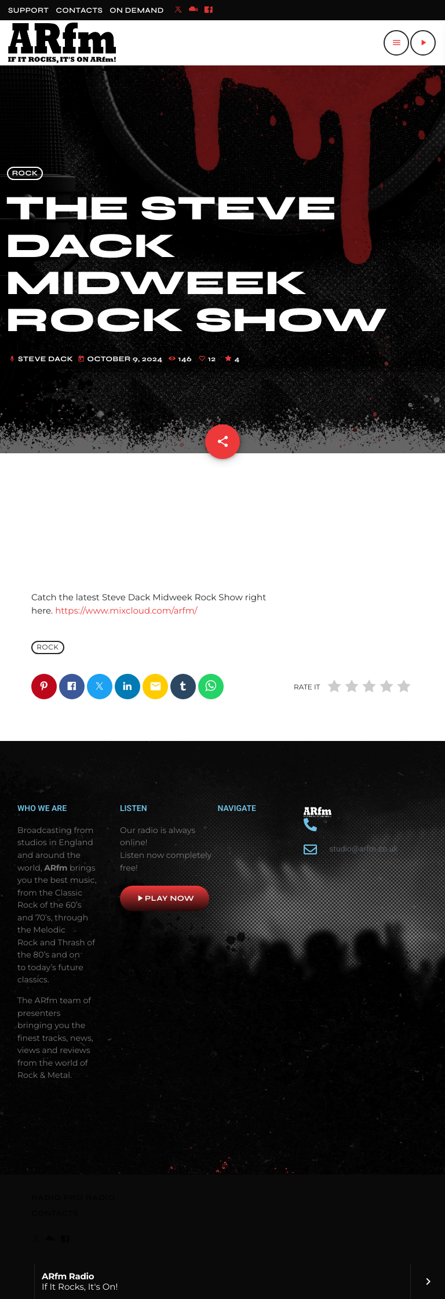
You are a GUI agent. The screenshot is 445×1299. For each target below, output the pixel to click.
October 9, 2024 (121, 359)
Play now (164, 898)
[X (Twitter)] (178, 10)
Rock (25, 173)
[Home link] (62, 43)
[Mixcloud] (193, 10)
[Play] (423, 43)
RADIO (47, 1197)
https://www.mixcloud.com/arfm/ (126, 610)
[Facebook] (208, 10)
